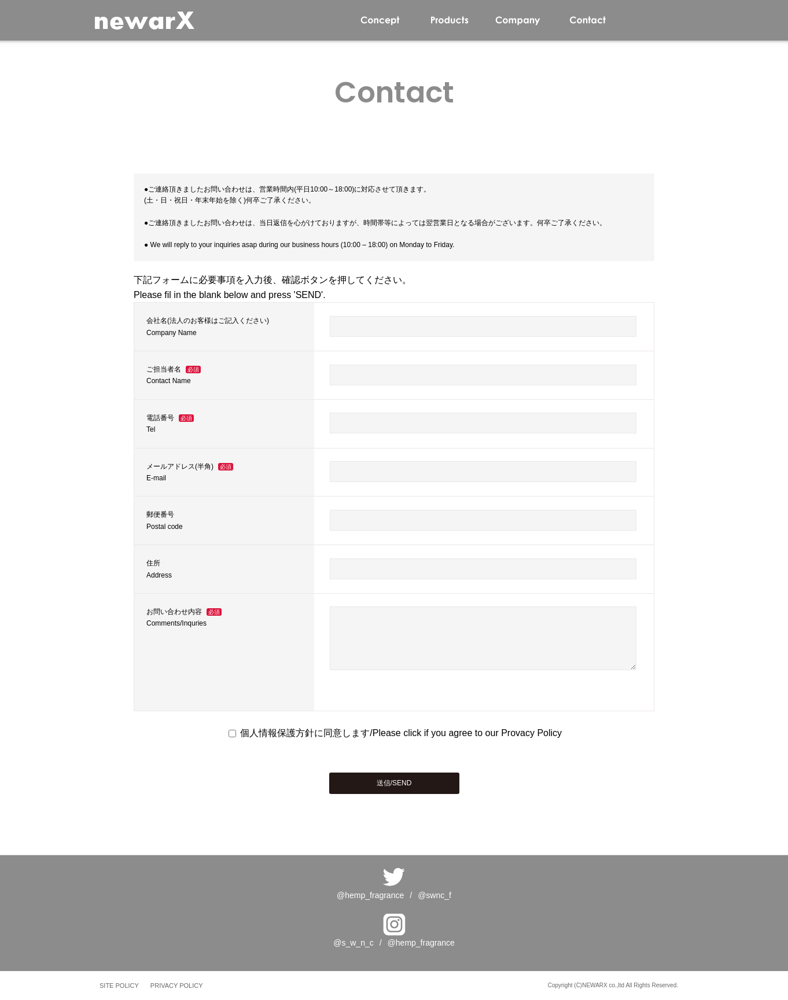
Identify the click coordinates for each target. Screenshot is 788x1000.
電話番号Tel (170, 423)
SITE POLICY (119, 985)
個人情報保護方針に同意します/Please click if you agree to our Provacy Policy (395, 733)
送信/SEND (394, 783)
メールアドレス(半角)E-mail (189, 472)
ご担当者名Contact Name (173, 375)
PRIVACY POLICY (176, 985)
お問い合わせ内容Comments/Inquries (184, 617)
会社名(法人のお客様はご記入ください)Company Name (207, 326)
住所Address (159, 569)
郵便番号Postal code (164, 520)
